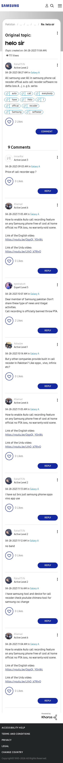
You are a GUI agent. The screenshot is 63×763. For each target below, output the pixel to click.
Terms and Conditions (16, 733)
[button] (52, 65)
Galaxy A (35, 72)
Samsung (17, 112)
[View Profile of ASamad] (18, 204)
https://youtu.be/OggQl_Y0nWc (24, 239)
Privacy (6, 740)
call (29, 93)
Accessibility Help (13, 727)
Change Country (12, 752)
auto (14, 93)
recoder (33, 105)
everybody (47, 93)
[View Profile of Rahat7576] (19, 64)
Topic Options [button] (52, 33)
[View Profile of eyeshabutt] (19, 284)
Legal (5, 746)
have (14, 99)
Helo (30, 99)
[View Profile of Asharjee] (18, 343)
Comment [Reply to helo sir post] (46, 131)
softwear (36, 112)
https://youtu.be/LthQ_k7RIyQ (23, 251)
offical (15, 105)
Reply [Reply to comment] (48, 191)
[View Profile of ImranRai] (18, 156)
